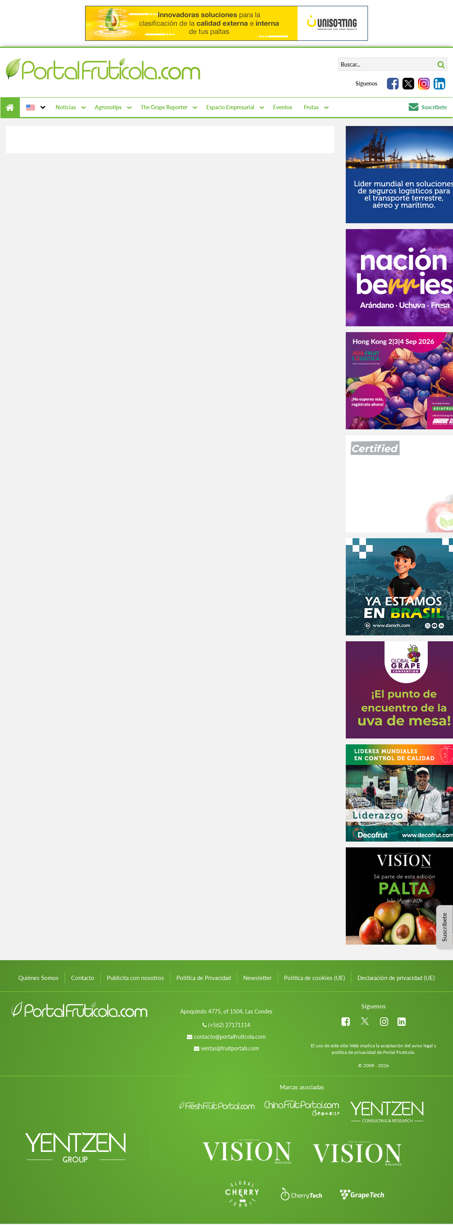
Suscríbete (428, 107)
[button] (35, 107)
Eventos (282, 107)
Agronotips (108, 107)
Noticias (66, 107)
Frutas (311, 107)
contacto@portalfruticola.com (230, 1036)
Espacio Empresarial (230, 107)
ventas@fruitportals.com (230, 1048)
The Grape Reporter (164, 107)
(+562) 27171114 (229, 1025)
